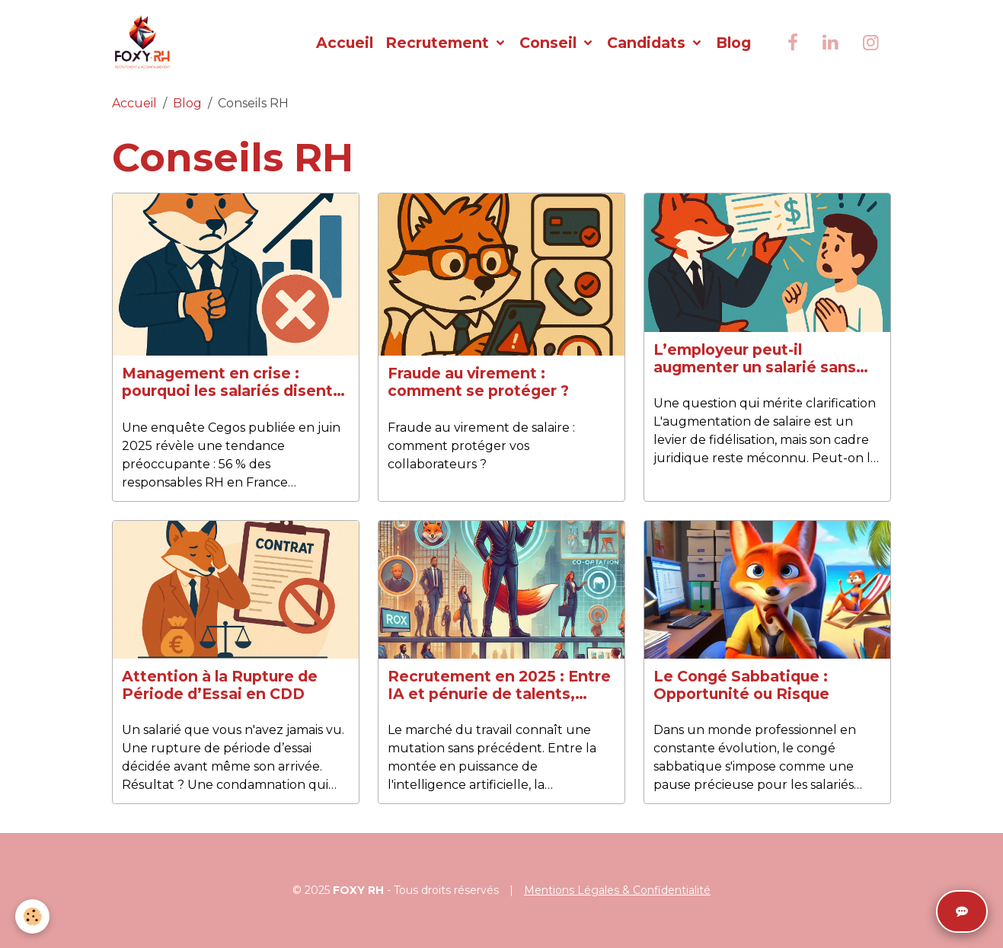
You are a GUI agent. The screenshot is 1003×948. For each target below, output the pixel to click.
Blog (733, 43)
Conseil (549, 43)
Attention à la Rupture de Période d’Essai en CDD (220, 685)
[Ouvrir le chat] (962, 911)
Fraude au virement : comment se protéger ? (478, 382)
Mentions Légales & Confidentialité (617, 890)
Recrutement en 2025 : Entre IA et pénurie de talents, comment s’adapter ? (499, 685)
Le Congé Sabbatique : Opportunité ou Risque (741, 685)
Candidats (648, 43)
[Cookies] (32, 916)
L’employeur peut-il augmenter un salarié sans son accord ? (754, 358)
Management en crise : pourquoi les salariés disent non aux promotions (227, 382)
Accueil (344, 43)
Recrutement (439, 43)
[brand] (145, 42)
